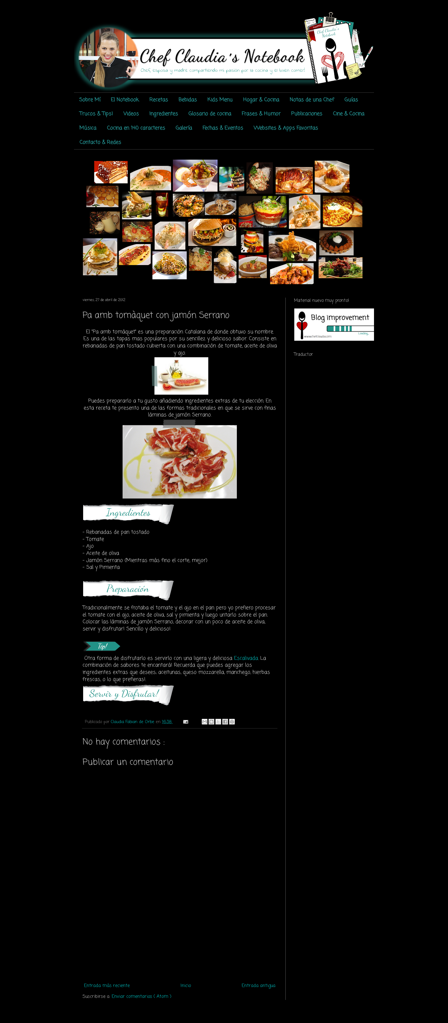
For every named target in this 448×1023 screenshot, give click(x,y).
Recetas (158, 100)
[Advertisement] (180, 938)
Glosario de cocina (210, 114)
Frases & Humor (261, 114)
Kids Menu (220, 100)
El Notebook (125, 100)
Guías (351, 100)
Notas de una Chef (312, 100)
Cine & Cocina (348, 114)
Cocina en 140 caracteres (136, 128)
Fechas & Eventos (223, 128)
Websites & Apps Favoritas (286, 128)
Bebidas (188, 100)
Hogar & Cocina (261, 100)
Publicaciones (306, 114)
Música (87, 128)
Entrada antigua (258, 985)
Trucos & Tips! (96, 114)
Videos (131, 114)
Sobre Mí (89, 100)
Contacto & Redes (100, 142)
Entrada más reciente (107, 985)
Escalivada (246, 658)
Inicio (186, 985)
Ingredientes (163, 114)
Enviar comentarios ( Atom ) (141, 996)
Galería (184, 128)
